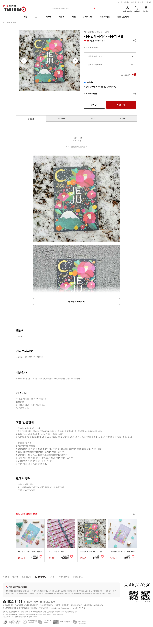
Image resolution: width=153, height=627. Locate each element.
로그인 (120, 2)
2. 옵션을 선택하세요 (94, 65)
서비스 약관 (51, 614)
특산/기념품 (105, 17)
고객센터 (148, 2)
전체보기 (134, 514)
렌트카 (49, 17)
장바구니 (94, 104)
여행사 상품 (88, 17)
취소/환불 (61, 118)
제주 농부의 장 (123, 17)
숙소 (37, 17)
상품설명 (31, 118)
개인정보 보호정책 (41, 614)
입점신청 (133, 2)
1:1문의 (122, 118)
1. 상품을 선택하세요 (94, 56)
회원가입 (126, 2)
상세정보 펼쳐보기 (76, 301)
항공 (26, 17)
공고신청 (140, 2)
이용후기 (92, 118)
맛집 (74, 17)
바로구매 (121, 104)
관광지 (62, 17)
